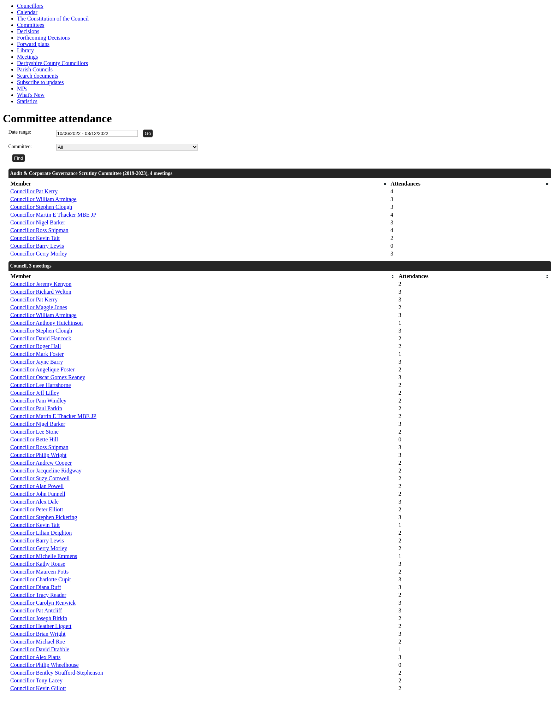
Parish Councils (35, 69)
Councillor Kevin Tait (35, 238)
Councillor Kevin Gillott (38, 688)
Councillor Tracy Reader (38, 595)
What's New (31, 95)
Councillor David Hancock (40, 338)
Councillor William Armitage (43, 199)
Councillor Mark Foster (37, 354)
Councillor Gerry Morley (38, 254)
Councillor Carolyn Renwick (43, 603)
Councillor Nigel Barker (37, 222)
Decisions (28, 31)
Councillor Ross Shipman (39, 230)
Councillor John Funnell (37, 494)
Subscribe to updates (40, 82)
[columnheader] (198, 184)
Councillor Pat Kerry (34, 191)
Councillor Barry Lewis (37, 246)
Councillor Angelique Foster (42, 369)
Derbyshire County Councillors (52, 63)
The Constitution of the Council (53, 19)
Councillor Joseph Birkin (38, 618)
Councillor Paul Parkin (36, 408)
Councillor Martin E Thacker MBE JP (53, 215)
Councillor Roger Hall (35, 346)
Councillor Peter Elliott (36, 509)
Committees (30, 25)
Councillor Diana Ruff (35, 587)
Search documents (37, 76)
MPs (22, 89)
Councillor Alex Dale (34, 502)
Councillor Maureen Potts (39, 572)
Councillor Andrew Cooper (41, 463)
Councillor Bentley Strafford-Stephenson (56, 673)
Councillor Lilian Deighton (41, 533)
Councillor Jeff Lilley (34, 393)
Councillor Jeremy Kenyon (40, 284)
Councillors (30, 6)
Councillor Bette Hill (34, 439)
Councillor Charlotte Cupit (40, 579)
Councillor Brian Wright (37, 634)
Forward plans (33, 44)
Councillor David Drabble (39, 649)
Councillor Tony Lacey (36, 680)
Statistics (27, 101)
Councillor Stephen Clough (41, 207)
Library (25, 50)
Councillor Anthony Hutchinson (46, 323)
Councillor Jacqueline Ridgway (46, 471)
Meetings (27, 57)
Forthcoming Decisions (43, 38)
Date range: (19, 132)
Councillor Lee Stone (34, 432)
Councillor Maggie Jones (38, 307)
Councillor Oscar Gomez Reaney (47, 377)
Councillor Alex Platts (35, 657)
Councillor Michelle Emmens (43, 556)
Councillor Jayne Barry (36, 362)
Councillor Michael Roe (37, 642)
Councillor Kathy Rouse (37, 564)
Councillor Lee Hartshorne (40, 385)
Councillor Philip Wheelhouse (44, 665)
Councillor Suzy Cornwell (40, 478)
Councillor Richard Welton (40, 292)
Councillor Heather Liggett (40, 626)
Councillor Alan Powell (37, 486)
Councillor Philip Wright (38, 455)
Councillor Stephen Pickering (43, 517)
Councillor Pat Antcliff (36, 610)
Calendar (27, 12)
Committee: (20, 146)
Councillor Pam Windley (38, 401)
